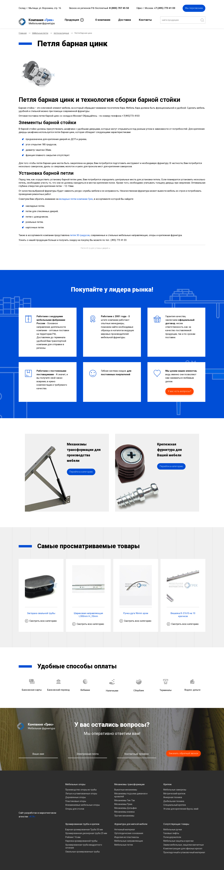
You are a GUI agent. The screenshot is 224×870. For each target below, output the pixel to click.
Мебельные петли (123, 843)
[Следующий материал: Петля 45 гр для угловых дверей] (95, 246)
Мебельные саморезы (174, 788)
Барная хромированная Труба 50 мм (84, 827)
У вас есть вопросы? (179, 389)
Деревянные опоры (75, 795)
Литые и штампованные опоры (81, 791)
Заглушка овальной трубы (41, 611)
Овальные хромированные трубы (82, 849)
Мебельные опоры (75, 782)
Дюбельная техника (173, 799)
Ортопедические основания (128, 831)
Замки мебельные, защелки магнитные (183, 843)
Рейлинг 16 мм (72, 835)
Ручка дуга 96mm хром (135, 611)
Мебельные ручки (172, 827)
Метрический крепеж (174, 791)
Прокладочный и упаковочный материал (184, 850)
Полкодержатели (172, 835)
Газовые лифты (171, 831)
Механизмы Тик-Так (124, 798)
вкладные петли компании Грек (76, 197)
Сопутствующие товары (176, 822)
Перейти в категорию (81, 477)
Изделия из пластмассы (126, 835)
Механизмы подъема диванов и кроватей (130, 793)
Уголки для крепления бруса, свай (180, 807)
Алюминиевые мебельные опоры (82, 803)
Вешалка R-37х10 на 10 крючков (183, 613)
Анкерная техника (172, 795)
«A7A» (32, 814)
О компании (102, 19)
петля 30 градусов (80, 233)
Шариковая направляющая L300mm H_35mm (88, 613)
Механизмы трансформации (129, 782)
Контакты (145, 19)
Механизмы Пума (123, 802)
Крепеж (167, 782)
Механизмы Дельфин (125, 806)
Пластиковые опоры (75, 799)
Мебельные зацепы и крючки (178, 839)
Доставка (124, 19)
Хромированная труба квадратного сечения (83, 844)
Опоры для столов (74, 807)
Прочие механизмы (124, 813)
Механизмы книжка (124, 810)
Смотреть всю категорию (43, 619)
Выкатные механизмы (125, 788)
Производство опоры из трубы (81, 788)
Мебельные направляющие (128, 839)
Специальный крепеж (174, 803)
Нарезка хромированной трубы (81, 839)
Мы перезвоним (194, 7)
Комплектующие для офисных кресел (182, 846)
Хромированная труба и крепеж (82, 822)
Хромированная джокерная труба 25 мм (86, 831)
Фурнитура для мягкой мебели (130, 822)
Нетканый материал (124, 827)
